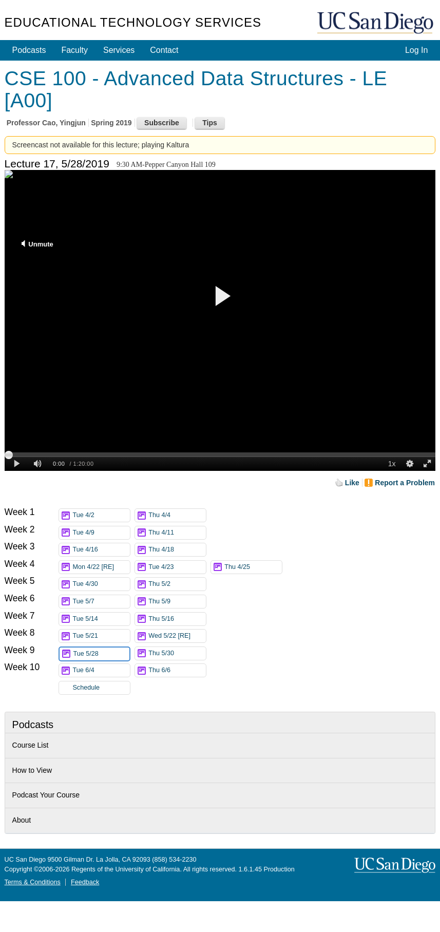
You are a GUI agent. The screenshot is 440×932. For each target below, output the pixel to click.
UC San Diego (376, 23)
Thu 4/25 (253, 567)
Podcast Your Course (46, 795)
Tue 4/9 (101, 532)
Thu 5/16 (177, 619)
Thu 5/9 (177, 601)
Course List (30, 745)
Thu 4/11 (177, 532)
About (21, 820)
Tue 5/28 (101, 654)
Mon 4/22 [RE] (101, 567)
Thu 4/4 (177, 515)
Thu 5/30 (177, 653)
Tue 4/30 (101, 584)
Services (119, 50)
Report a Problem (405, 483)
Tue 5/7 (101, 601)
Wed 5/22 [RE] (177, 636)
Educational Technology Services (133, 22)
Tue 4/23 (177, 567)
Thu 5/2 (177, 584)
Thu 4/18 (177, 549)
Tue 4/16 (101, 549)
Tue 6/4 (101, 670)
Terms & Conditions (33, 882)
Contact (164, 50)
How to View (32, 770)
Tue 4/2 (101, 515)
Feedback (85, 882)
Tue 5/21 (101, 636)
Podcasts (29, 50)
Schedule (86, 687)
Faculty (74, 50)
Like (352, 483)
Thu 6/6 (177, 670)
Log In (416, 50)
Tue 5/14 (101, 619)
